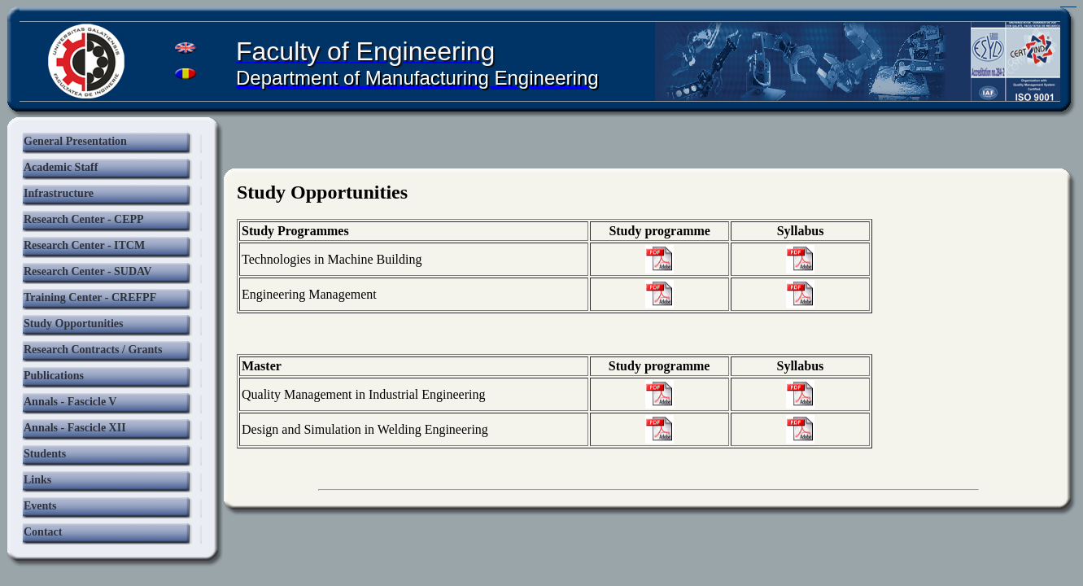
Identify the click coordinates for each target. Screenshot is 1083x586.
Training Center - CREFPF (90, 297)
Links (37, 480)
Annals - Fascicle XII (75, 428)
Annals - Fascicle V (70, 402)
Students (45, 454)
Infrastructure (59, 193)
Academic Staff (61, 167)
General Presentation (75, 141)
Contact (43, 532)
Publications (54, 376)
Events (40, 506)
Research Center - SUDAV (87, 271)
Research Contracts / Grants (93, 349)
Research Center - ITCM (84, 245)
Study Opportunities (74, 323)
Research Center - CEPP (84, 219)
